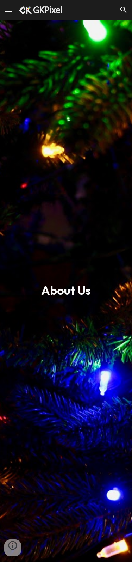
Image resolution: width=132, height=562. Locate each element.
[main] (66, 291)
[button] (8, 9)
